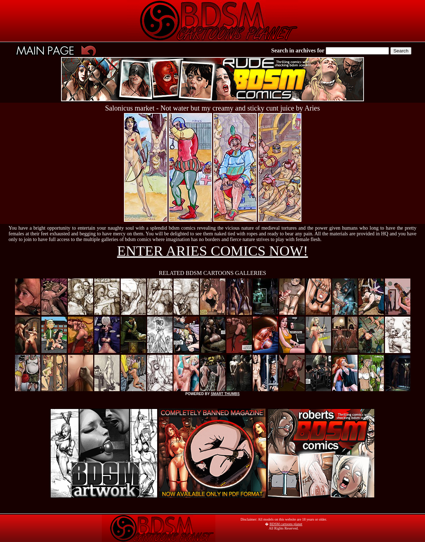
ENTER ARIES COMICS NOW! (212, 251)
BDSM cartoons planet (286, 524)
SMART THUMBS (225, 394)
